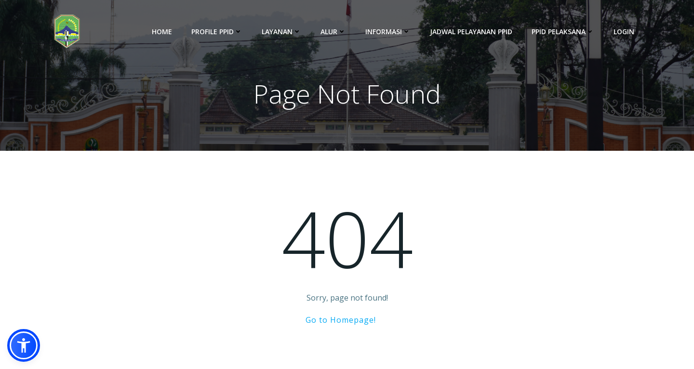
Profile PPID (216, 31)
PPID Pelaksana (563, 31)
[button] (24, 345)
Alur (333, 31)
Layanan (281, 31)
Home (162, 31)
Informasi (388, 31)
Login (624, 31)
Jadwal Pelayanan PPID (471, 31)
